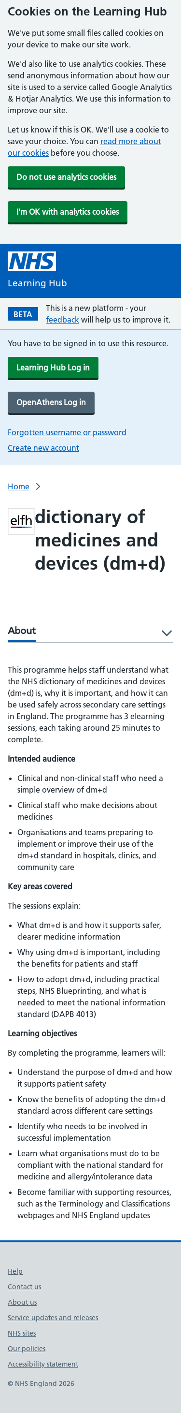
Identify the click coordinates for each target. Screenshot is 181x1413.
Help (15, 1271)
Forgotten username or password (67, 432)
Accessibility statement (43, 1364)
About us (22, 1302)
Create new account (43, 448)
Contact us (24, 1286)
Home (18, 486)
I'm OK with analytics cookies (67, 212)
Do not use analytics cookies (66, 177)
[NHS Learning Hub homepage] (37, 271)
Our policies (26, 1348)
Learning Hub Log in (53, 367)
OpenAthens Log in (51, 402)
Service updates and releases (53, 1317)
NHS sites (22, 1333)
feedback (62, 319)
